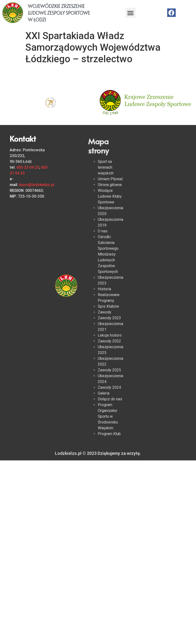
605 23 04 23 (27, 167)
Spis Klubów (108, 306)
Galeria (103, 393)
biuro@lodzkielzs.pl (36, 184)
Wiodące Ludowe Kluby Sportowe (110, 196)
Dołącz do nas (110, 399)
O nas (102, 231)
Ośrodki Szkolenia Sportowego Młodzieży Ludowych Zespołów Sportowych (108, 254)
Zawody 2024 (109, 387)
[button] (130, 13)
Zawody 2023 (109, 318)
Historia (104, 289)
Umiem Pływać (110, 179)
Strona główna (110, 184)
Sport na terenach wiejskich (105, 167)
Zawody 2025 (109, 370)
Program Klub (109, 433)
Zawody (104, 312)
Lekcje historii (109, 335)
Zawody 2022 (109, 341)
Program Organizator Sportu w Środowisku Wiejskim (108, 416)
